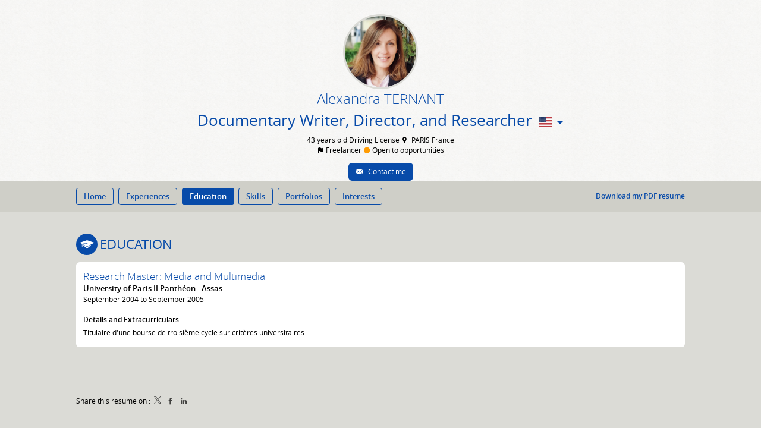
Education (136, 244)
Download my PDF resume (640, 196)
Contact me (386, 171)
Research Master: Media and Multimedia (174, 276)
